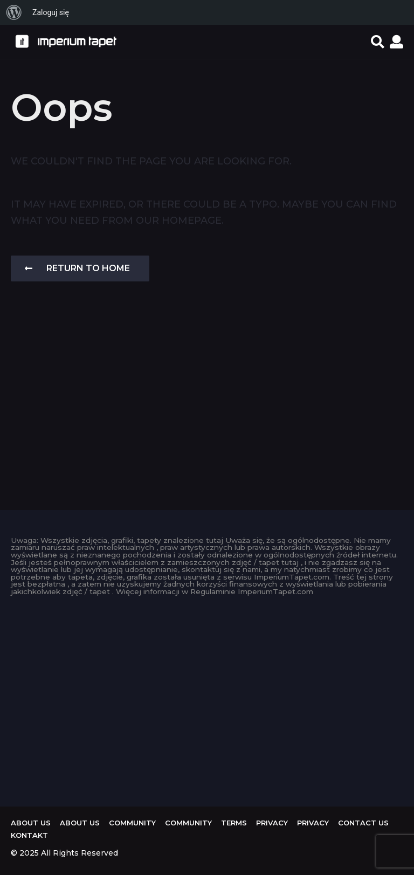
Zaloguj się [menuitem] (50, 12)
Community (132, 822)
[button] (377, 41)
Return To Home (77, 268)
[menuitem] (14, 12)
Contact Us (363, 822)
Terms (234, 822)
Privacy (272, 822)
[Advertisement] (207, 407)
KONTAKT (29, 835)
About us (31, 822)
